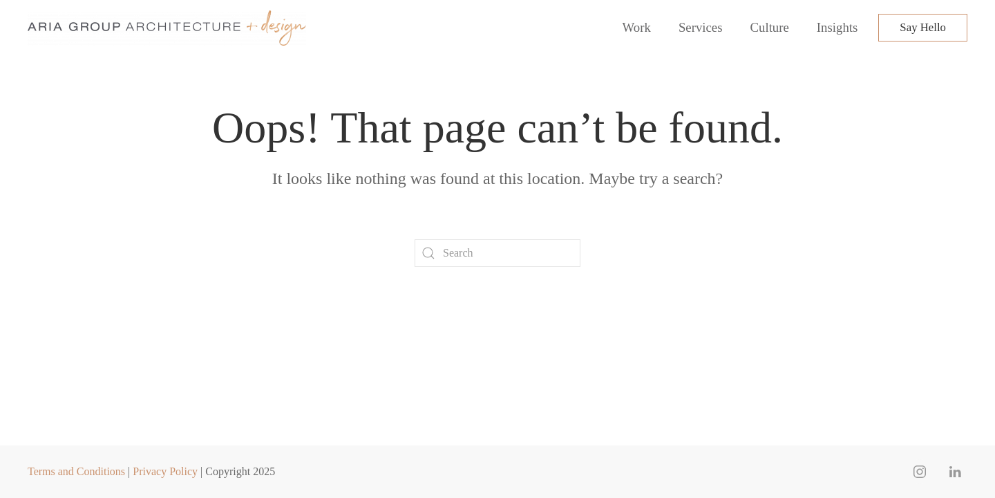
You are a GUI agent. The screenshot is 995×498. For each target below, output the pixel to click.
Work (637, 27)
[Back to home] (169, 27)
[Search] (497, 253)
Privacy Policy (165, 471)
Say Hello (923, 27)
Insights (837, 27)
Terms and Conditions (76, 471)
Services (701, 27)
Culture (769, 27)
